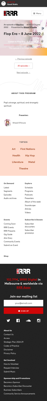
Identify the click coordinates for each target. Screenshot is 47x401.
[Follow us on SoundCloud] (28, 320)
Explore (28, 183)
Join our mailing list (23, 296)
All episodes (23, 65)
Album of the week (33, 201)
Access (7, 338)
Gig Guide (8, 234)
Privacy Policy (10, 353)
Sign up (23, 311)
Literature (17, 162)
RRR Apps (24, 287)
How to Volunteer (11, 364)
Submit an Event (11, 245)
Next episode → (23, 72)
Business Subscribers (13, 390)
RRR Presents (9, 231)
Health (16, 155)
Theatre (23, 168)
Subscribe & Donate (34, 220)
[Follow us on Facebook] (18, 321)
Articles (28, 209)
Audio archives (10, 198)
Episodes (8, 194)
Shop (6, 256)
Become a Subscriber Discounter (18, 386)
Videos (28, 212)
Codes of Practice (11, 346)
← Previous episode (23, 59)
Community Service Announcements (19, 393)
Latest (6, 187)
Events (7, 220)
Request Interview (11, 368)
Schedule (29, 187)
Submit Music (9, 371)
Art (13, 149)
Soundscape (30, 205)
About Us (8, 330)
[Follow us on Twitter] (8, 321)
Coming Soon (10, 223)
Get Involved (9, 360)
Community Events (12, 241)
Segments (8, 191)
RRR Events (9, 227)
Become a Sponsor (12, 382)
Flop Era (20, 25)
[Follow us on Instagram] (38, 321)
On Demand (9, 183)
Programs (29, 191)
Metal (31, 162)
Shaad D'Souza (30, 27)
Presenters (29, 198)
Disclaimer (8, 349)
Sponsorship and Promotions (17, 378)
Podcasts (29, 194)
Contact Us (9, 334)
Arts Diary (8, 238)
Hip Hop (30, 155)
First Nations (27, 149)
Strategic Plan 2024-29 (13, 342)
